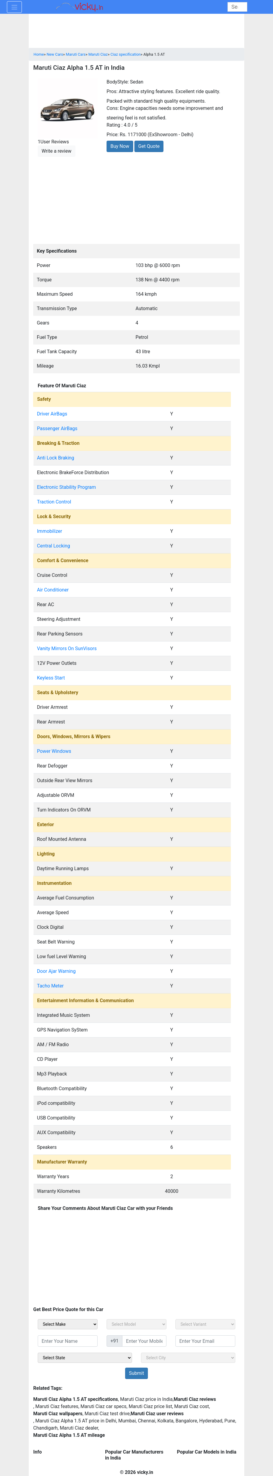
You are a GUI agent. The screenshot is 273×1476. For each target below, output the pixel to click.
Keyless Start (51, 678)
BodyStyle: (118, 82)
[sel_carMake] (68, 1324)
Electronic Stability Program (66, 487)
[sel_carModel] (136, 1324)
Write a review (57, 151)
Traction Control (54, 502)
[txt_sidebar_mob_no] (144, 1341)
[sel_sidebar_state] (85, 1358)
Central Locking (53, 546)
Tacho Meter (50, 986)
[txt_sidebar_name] (68, 1341)
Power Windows (54, 751)
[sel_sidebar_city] (188, 1358)
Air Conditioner (53, 590)
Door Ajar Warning (56, 971)
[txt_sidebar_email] (205, 1341)
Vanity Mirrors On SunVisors (67, 648)
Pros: (112, 91)
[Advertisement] (136, 199)
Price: (113, 134)
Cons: (113, 108)
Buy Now (119, 146)
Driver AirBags (52, 414)
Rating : (114, 125)
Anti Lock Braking (55, 458)
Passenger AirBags (57, 428)
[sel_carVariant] (205, 1324)
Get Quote (149, 146)
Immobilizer (49, 531)
